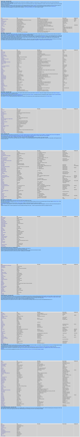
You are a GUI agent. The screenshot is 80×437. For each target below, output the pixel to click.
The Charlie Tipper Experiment (5, 185)
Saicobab (59, 94)
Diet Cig (2, 180)
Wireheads (2, 219)
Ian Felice (2, 275)
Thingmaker (41, 39)
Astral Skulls (2, 317)
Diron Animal (2, 229)
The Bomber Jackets (3, 237)
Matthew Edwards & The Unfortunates (6, 265)
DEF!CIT (2, 269)
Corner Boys (2, 187)
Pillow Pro (2, 323)
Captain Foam (3, 128)
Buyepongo (2, 161)
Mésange (2, 191)
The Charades (3, 177)
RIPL (1, 174)
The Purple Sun (3, 245)
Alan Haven (2, 198)
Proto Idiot (37, 346)
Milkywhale (2, 284)
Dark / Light (2, 188)
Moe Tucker (2, 238)
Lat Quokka (2, 294)
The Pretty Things (49, 96)
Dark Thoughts (3, 173)
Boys (1, 192)
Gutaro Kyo (54, 94)
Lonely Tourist (11, 135)
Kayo (1, 320)
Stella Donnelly (3, 234)
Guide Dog (2, 194)
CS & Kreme (33, 349)
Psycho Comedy (3, 276)
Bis (21, 5)
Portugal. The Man (3, 272)
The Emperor (2, 109)
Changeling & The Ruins (4, 316)
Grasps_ (2, 315)
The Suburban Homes (4, 171)
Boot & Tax (2, 293)
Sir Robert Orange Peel (48, 39)
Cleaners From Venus (4, 244)
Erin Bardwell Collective (4, 175)
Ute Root (2, 322)
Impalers (26, 346)
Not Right (2, 151)
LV (1, 268)
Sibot (1, 271)
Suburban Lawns (3, 291)
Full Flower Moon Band (4, 223)
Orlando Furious (56, 201)
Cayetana (2, 326)
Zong (11, 93)
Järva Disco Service (3, 221)
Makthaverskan (32, 346)
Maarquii (2, 281)
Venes (30, 349)
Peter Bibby (8, 201)
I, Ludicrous (2, 116)
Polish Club (2, 195)
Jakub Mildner (31, 136)
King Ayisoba (2, 283)
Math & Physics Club (37, 134)
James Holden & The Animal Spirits (22, 136)
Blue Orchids (2, 163)
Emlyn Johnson (16, 201)
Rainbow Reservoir (27, 134)
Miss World (2, 179)
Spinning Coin (41, 346)
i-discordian (2, 278)
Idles (1, 292)
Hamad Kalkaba (3, 126)
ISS (1, 243)
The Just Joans (21, 134)
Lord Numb (2, 124)
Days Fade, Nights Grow (4, 184)
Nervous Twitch (3, 131)
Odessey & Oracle (3, 111)
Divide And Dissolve (3, 318)
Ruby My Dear (22, 349)
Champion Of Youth (29, 135)
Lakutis (2, 240)
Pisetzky (14, 136)
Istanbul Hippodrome (18, 94)
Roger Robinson (3, 267)
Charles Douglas (3, 225)
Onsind (2, 156)
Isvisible (13, 95)
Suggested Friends (3, 168)
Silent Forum (42, 347)
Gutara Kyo (2, 181)
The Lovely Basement (4, 159)
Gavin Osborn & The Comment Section (6, 160)
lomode (2, 233)
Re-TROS (2, 288)
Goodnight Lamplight (40, 349)
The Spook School (49, 134)
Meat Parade (6, 93)
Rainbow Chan (3, 325)
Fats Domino (2, 313)
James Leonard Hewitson (45, 135)
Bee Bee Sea (2, 193)
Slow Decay (9, 34)
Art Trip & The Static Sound (4, 190)
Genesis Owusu (3, 241)
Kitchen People (23, 201)
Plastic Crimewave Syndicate (5, 125)
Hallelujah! (2, 282)
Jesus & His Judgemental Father (5, 166)
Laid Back (2, 277)
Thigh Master (47, 346)
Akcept (2, 274)
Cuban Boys (43, 36)
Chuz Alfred (2, 130)
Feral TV (2, 321)
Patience (2, 327)
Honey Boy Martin (3, 232)
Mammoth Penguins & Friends (18, 135)
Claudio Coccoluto (3, 246)
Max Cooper (11, 136)
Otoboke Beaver (3, 314)
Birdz (1, 319)
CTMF (25, 135)
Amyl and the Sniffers (4, 286)
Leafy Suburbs (3, 324)
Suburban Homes (3, 222)
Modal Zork (2, 270)
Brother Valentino (3, 217)
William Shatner (3, 203)
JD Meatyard (2, 182)
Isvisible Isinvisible (15, 34)
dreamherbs (37, 92)
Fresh (29, 346)
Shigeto (2, 231)
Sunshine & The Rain (36, 135)
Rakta (20, 346)
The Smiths (7, 96)
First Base (32, 134)
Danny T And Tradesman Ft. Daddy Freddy (6, 118)
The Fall (10, 6)
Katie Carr (26, 349)
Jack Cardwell (3, 164)
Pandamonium (53, 6)
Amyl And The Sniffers (4, 273)
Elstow (2, 227)
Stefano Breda (3, 239)
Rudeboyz (2, 228)
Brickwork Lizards (3, 170)
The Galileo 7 (43, 134)
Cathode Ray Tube (20, 95)
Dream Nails (2, 183)
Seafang (34, 5)
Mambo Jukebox (30, 94)
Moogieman (37, 39)
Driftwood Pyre (3, 266)
